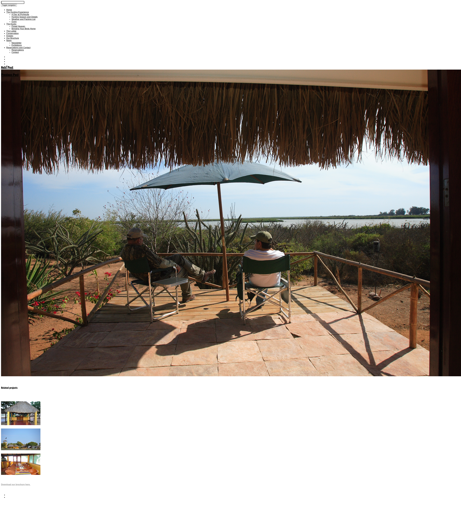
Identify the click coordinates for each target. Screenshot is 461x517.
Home (9, 10)
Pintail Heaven (18, 26)
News (9, 40)
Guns (14, 21)
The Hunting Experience (17, 12)
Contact (15, 52)
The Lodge (11, 31)
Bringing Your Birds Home (24, 29)
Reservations (18, 50)
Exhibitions (17, 45)
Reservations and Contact (18, 47)
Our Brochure (12, 38)
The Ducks (11, 24)
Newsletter (17, 43)
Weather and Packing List (23, 19)
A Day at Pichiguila (20, 14)
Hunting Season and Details (25, 17)
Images (9, 36)
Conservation (12, 33)
